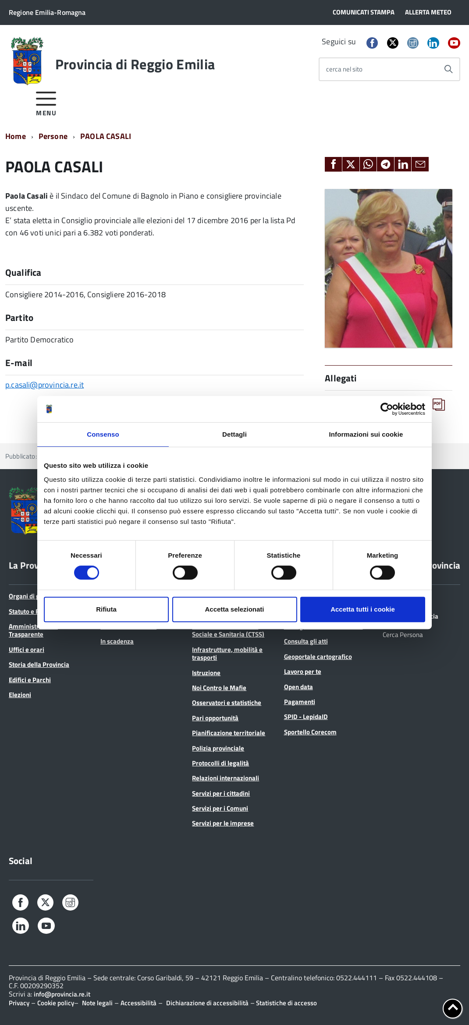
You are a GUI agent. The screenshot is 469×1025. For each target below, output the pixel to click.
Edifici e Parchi (30, 680)
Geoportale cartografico (318, 656)
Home (15, 136)
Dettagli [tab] (234, 434)
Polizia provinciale (218, 748)
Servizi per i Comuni (220, 808)
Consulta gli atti (306, 641)
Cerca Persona (403, 634)
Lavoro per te (302, 671)
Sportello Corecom (310, 732)
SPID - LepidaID (306, 717)
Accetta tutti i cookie (362, 609)
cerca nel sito (344, 69)
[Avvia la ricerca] (448, 69)
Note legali (97, 1003)
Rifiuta (106, 609)
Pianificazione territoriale (228, 733)
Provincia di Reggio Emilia (135, 64)
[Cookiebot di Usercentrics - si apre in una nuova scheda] (386, 409)
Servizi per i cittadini (221, 793)
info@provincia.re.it (62, 994)
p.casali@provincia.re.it (44, 385)
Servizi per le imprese (223, 823)
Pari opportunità (215, 718)
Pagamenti (299, 702)
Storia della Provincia (39, 664)
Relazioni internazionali (225, 778)
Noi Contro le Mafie (219, 688)
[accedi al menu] (46, 102)
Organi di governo (34, 596)
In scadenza (117, 641)
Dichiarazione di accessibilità (207, 1003)
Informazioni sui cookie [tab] (366, 434)
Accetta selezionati (234, 609)
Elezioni (20, 695)
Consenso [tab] (103, 434)
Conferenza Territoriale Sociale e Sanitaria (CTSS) (228, 630)
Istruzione (206, 673)
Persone (53, 136)
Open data (298, 687)
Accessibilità (138, 1003)
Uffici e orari (26, 649)
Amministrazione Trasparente (33, 630)
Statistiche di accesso (286, 1003)
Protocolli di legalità (220, 763)
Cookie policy (55, 1003)
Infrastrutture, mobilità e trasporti (227, 653)
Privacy (19, 1003)
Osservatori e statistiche (226, 703)
